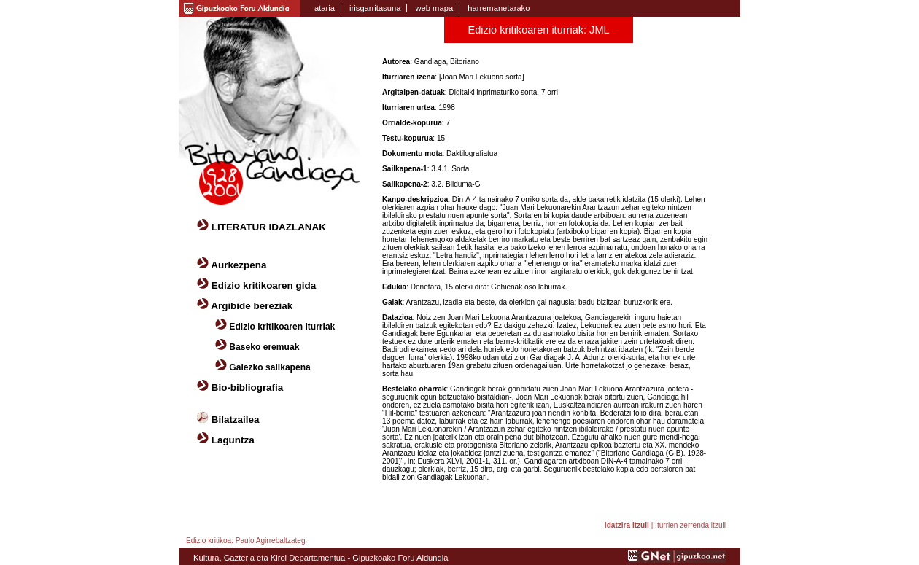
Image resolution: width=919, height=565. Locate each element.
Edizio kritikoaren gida (264, 285)
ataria (324, 8)
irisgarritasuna (374, 8)
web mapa (434, 8)
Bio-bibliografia (248, 387)
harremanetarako (499, 8)
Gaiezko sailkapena (269, 367)
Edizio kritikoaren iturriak (282, 327)
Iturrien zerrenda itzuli (690, 525)
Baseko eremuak (264, 347)
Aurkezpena (238, 265)
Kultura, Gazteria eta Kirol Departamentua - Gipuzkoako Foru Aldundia (320, 557)
